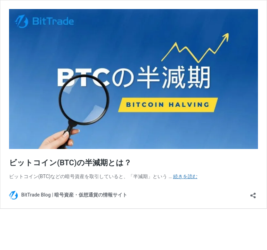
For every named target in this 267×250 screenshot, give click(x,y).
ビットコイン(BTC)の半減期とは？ (70, 162)
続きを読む (185, 176)
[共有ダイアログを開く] (253, 193)
